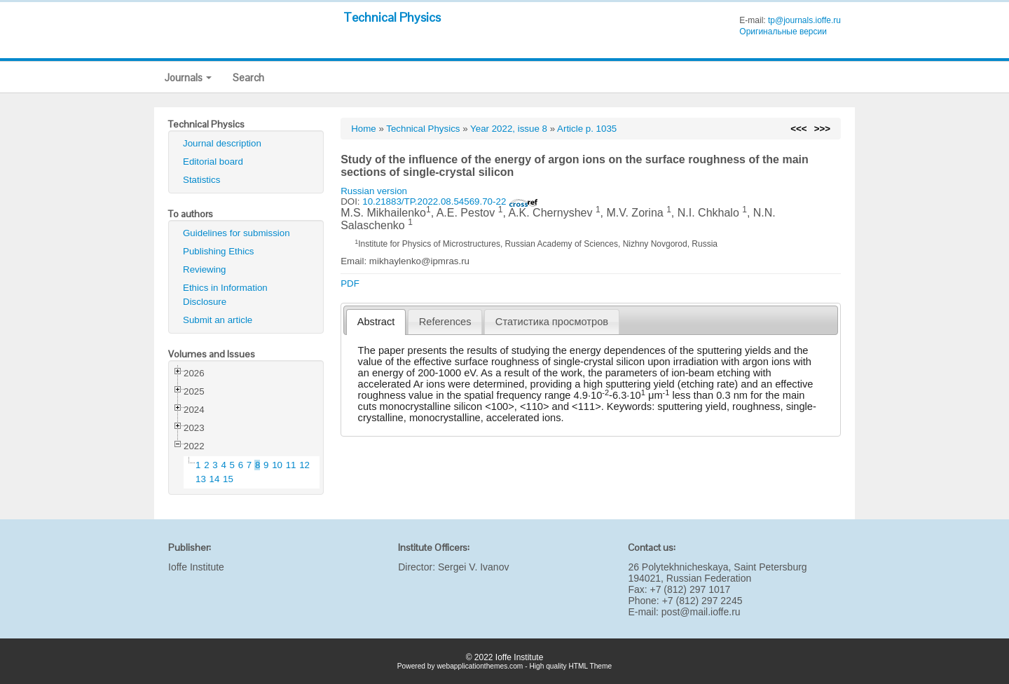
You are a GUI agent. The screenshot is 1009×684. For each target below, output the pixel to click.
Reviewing (204, 269)
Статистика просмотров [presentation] (551, 321)
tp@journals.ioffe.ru (804, 20)
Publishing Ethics (218, 251)
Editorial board (213, 161)
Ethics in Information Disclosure (225, 294)
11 (291, 465)
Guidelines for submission (236, 233)
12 (304, 465)
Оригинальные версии (783, 31)
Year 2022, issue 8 (508, 128)
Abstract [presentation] (376, 321)
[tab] (376, 322)
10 (277, 465)
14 (215, 479)
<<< (798, 128)
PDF (350, 283)
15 (228, 479)
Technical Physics (392, 17)
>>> (822, 128)
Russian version (374, 191)
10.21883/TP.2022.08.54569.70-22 (450, 201)
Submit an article (217, 320)
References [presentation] (445, 321)
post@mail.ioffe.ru (701, 611)
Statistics (201, 180)
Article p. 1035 (587, 128)
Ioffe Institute (196, 567)
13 (200, 479)
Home (363, 128)
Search (248, 77)
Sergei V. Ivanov (473, 567)
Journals (188, 77)
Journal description (222, 143)
